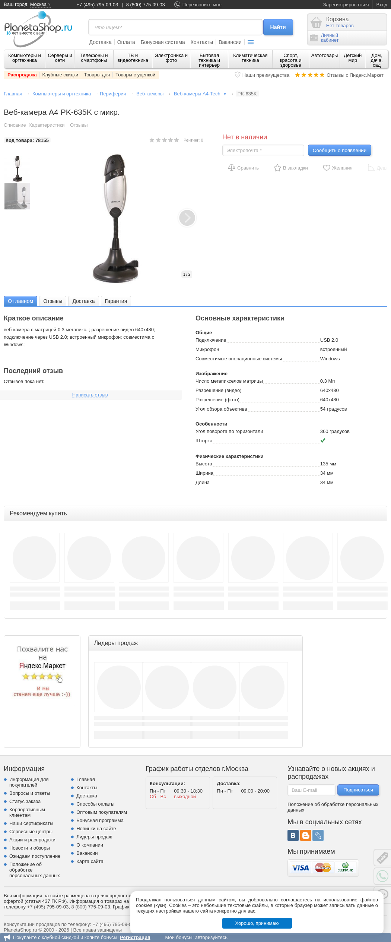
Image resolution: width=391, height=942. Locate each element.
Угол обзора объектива (221, 409)
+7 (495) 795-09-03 (97, 4)
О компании (89, 845)
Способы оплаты (95, 804)
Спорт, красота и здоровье (291, 60)
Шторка (204, 440)
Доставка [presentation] (83, 301)
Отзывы (79, 125)
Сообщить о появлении (339, 150)
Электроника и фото (171, 58)
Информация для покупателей (28, 782)
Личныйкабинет (324, 37)
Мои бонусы (178, 937)
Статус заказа (25, 801)
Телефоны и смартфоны (94, 58)
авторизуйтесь (211, 937)
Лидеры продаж (94, 837)
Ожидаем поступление (35, 856)
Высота (204, 464)
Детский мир (353, 58)
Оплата (126, 42)
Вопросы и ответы (29, 793)
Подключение (211, 340)
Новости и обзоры (29, 848)
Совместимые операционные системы (239, 358)
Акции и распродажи (32, 840)
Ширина (204, 473)
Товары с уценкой (135, 75)
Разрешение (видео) (219, 390)
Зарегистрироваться (346, 4)
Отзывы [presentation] (52, 301)
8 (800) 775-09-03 (145, 4)
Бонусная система (163, 42)
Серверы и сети (60, 58)
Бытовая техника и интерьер (209, 60)
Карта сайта (89, 861)
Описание (15, 125)
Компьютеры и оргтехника (24, 58)
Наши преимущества (266, 75)
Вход (381, 4)
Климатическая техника (250, 58)
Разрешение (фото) (217, 399)
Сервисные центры (31, 831)
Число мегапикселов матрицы (229, 381)
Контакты (202, 42)
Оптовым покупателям (101, 812)
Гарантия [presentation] (116, 301)
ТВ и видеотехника (132, 58)
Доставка (100, 42)
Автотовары (324, 55)
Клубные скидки (60, 75)
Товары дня (97, 75)
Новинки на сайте (96, 828)
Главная (13, 94)
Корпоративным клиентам (27, 812)
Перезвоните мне (202, 4)
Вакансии (230, 42)
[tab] (20, 301)
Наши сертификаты (31, 823)
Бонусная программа (100, 820)
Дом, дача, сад (377, 60)
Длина (203, 482)
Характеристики (46, 125)
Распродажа (22, 75)
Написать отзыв (90, 395)
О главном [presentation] (20, 301)
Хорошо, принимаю (257, 923)
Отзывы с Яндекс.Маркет (355, 75)
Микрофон (207, 349)
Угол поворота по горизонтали (229, 431)
